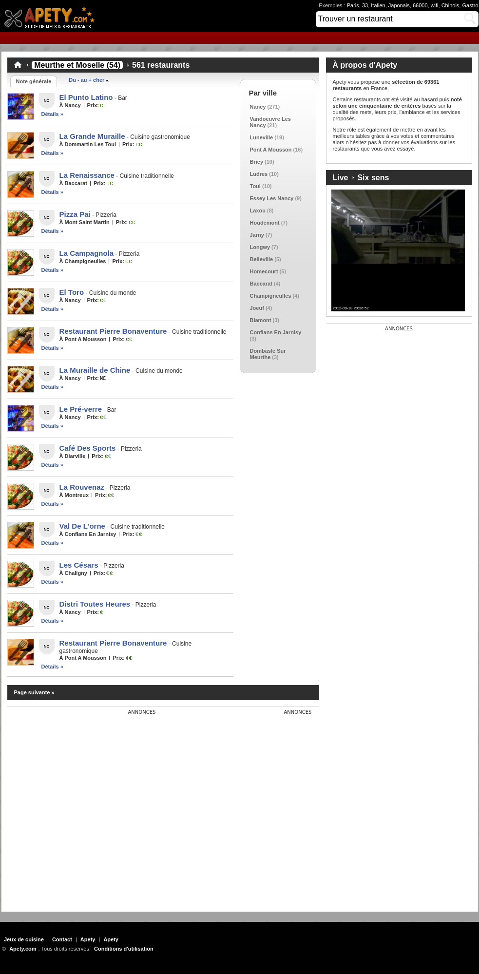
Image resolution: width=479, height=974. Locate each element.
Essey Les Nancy (272, 198)
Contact (62, 939)
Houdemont (265, 223)
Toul (255, 186)
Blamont (260, 320)
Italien (378, 5)
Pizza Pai (75, 214)
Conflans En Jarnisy (276, 332)
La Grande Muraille (92, 136)
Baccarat (261, 283)
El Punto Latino (86, 97)
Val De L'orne (82, 526)
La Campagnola (86, 253)
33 (365, 5)
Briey (257, 162)
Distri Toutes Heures (95, 604)
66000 (420, 5)
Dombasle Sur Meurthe (268, 354)
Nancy (258, 107)
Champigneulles (270, 296)
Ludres (259, 174)
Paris (353, 5)
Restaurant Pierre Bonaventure (113, 331)
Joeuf (257, 308)
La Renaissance (87, 175)
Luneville (261, 137)
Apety (88, 939)
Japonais (399, 5)
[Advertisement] (92, 806)
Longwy (260, 247)
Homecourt (264, 271)
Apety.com (52, 16)
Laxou (258, 210)
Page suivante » (34, 692)
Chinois (450, 5)
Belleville (261, 259)
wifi (435, 5)
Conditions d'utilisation (123, 949)
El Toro (71, 292)
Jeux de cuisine (24, 939)
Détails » (52, 114)
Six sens (373, 177)
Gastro (470, 5)
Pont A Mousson (271, 150)
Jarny (257, 235)
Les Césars (78, 565)
